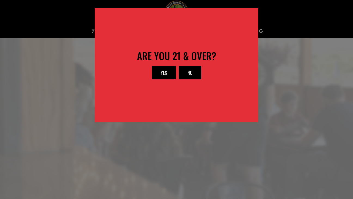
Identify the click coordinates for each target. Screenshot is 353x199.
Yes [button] (159, 74)
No (186, 74)
